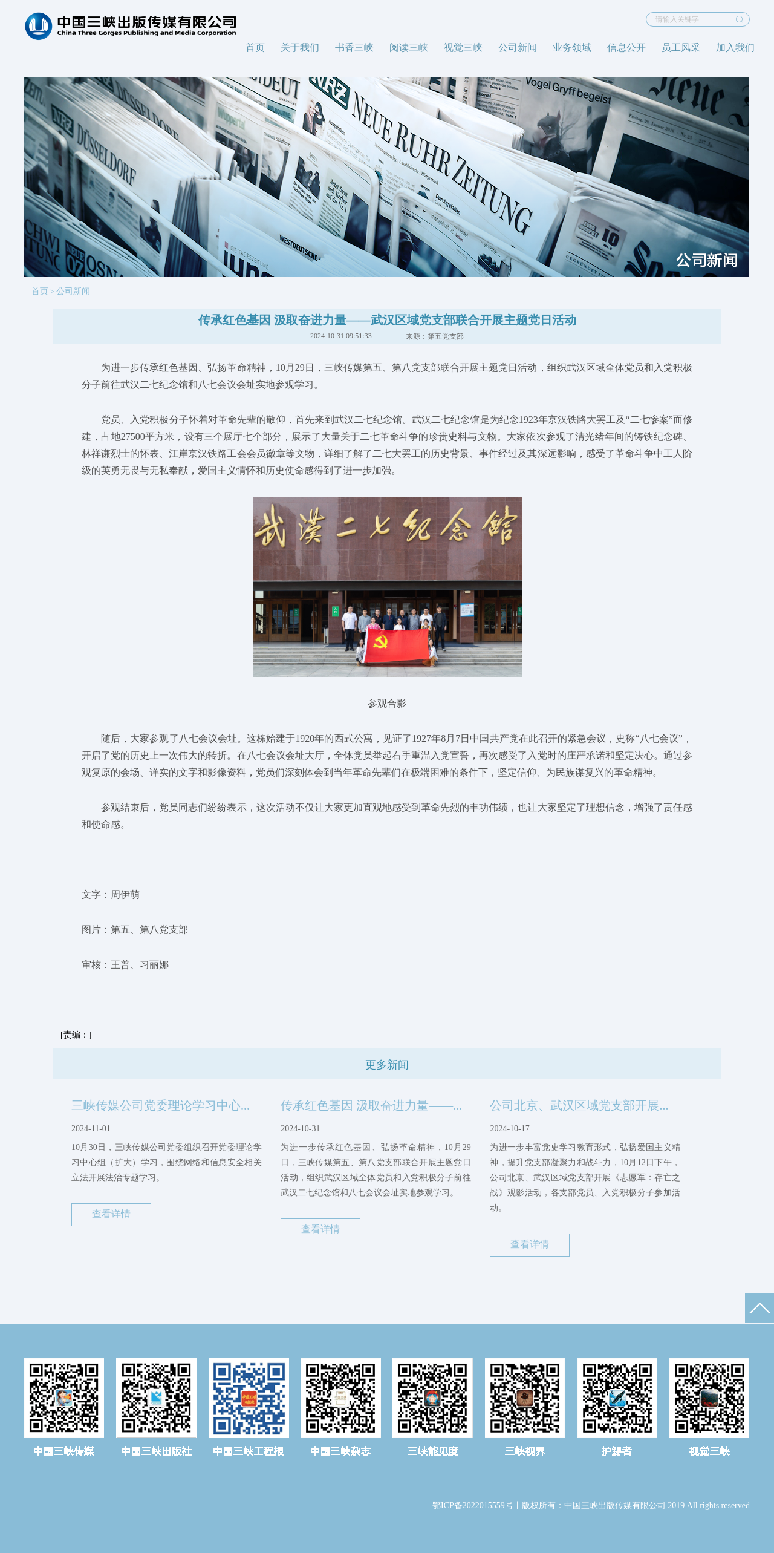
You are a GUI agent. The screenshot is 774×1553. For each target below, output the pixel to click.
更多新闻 (387, 1065)
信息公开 (626, 47)
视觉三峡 (463, 47)
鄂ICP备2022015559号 (472, 1505)
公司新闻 (517, 47)
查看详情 (111, 1214)
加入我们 (735, 47)
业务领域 (572, 47)
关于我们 (300, 47)
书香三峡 (354, 47)
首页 (255, 47)
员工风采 (681, 47)
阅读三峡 (408, 47)
